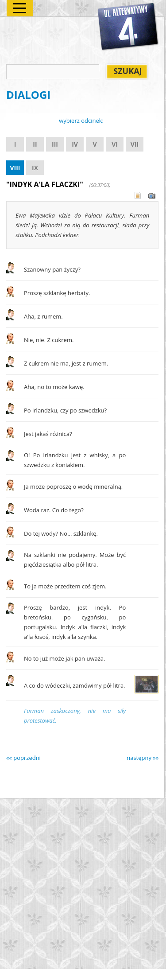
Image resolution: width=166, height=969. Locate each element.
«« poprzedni (23, 758)
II (35, 144)
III (55, 144)
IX (35, 167)
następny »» (142, 758)
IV (75, 144)
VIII (15, 167)
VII (135, 144)
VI (115, 144)
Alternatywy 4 (128, 27)
